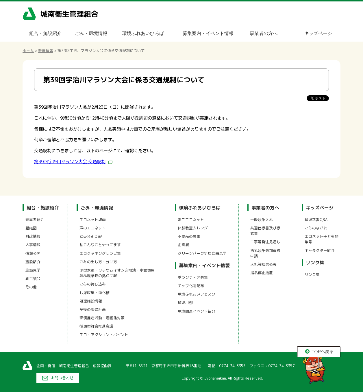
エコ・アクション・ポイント (103, 334)
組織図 (31, 228)
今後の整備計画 (92, 309)
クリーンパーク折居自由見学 (202, 253)
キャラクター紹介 (320, 250)
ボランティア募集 (193, 277)
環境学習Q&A (316, 219)
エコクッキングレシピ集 (100, 253)
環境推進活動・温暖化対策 (102, 317)
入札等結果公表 (263, 264)
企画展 (183, 244)
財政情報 (32, 236)
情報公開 (32, 253)
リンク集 (315, 262)
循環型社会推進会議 (96, 326)
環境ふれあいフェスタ (196, 294)
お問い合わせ (62, 377)
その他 (31, 286)
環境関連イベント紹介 (196, 311)
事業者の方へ (263, 33)
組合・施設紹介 (45, 33)
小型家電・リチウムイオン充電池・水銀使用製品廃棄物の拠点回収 (117, 272)
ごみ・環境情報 (91, 33)
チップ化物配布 (191, 285)
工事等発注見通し (265, 241)
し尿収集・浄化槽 (94, 292)
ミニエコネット (191, 219)
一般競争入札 (261, 219)
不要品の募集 (189, 236)
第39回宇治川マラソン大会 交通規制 (73, 162)
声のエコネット (92, 228)
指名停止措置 (261, 272)
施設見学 (32, 270)
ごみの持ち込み (92, 284)
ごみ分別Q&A (90, 236)
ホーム (28, 50)
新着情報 (45, 50)
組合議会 (32, 278)
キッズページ (318, 33)
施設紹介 (32, 261)
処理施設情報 (90, 301)
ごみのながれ (316, 228)
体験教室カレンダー (195, 228)
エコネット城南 (92, 219)
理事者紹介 (34, 219)
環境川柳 (185, 302)
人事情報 (32, 244)
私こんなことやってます (100, 244)
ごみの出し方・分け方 (98, 261)
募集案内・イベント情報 (208, 33)
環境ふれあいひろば (143, 33)
